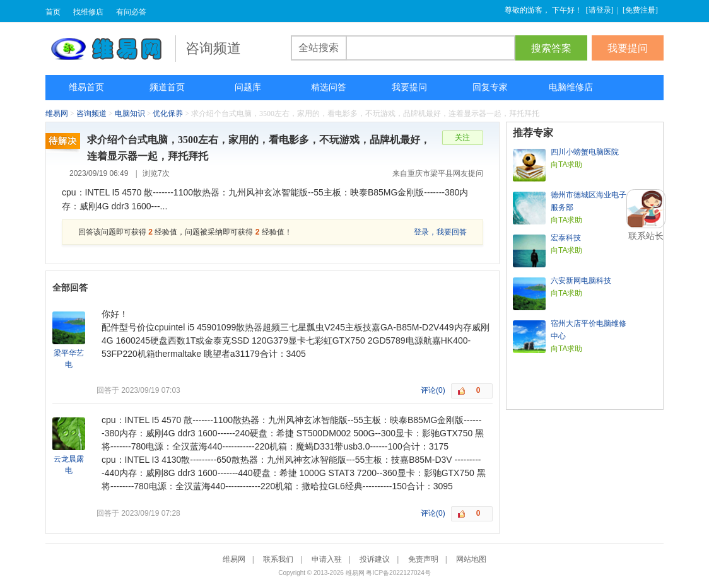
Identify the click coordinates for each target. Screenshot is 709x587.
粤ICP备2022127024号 (398, 572)
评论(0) (433, 390)
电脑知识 (130, 113)
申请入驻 (327, 559)
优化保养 (168, 113)
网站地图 (471, 559)
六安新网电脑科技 (581, 280)
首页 (53, 12)
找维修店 (88, 12)
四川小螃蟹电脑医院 (585, 152)
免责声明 (423, 559)
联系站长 (646, 236)
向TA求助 (566, 164)
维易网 (110, 48)
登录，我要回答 (440, 232)
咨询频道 (91, 113)
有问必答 (131, 12)
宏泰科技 (566, 237)
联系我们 (278, 559)
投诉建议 (375, 559)
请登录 (600, 10)
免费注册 (640, 10)
